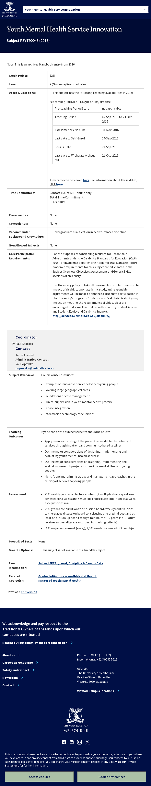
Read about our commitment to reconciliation (34, 643)
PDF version (29, 592)
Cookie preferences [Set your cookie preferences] (112, 777)
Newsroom (10, 678)
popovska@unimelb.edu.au (35, 368)
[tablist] (86, 9)
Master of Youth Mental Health (60, 580)
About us (8, 655)
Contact (8, 685)
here (86, 180)
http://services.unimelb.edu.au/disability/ (81, 316)
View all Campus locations (95, 691)
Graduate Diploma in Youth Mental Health (67, 576)
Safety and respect (15, 670)
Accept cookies (39, 777)
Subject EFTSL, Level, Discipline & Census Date (70, 563)
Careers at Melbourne (17, 662)
